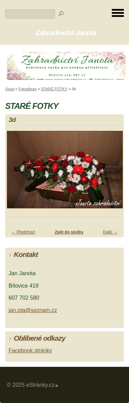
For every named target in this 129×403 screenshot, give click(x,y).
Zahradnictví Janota (65, 33)
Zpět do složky (69, 232)
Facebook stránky (30, 350)
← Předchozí (23, 232)
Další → (110, 232)
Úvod (9, 89)
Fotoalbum (28, 89)
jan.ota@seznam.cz (33, 310)
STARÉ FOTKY (54, 89)
